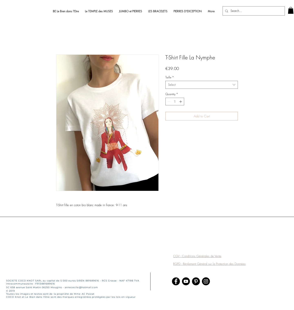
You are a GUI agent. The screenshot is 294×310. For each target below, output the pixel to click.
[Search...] (253, 11)
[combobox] (201, 85)
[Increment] (181, 101)
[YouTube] (186, 281)
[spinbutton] (174, 101)
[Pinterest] (196, 281)
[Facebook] (176, 281)
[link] (291, 10)
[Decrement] (168, 101)
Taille (169, 77)
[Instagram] (206, 281)
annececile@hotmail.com (81, 287)
